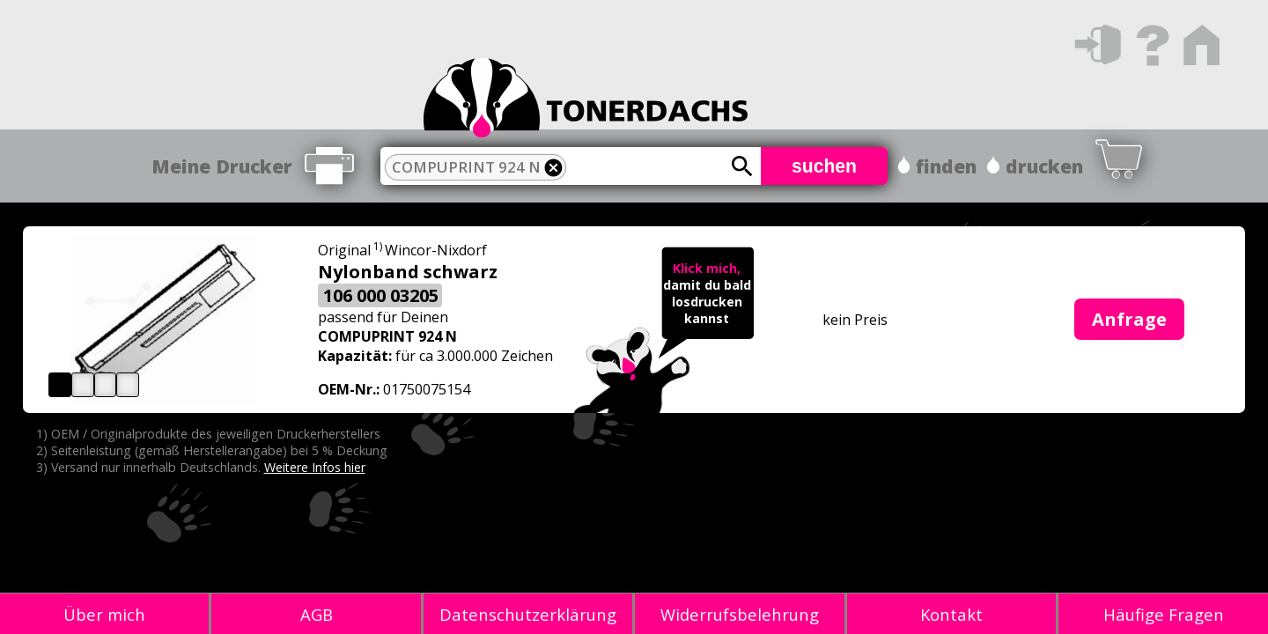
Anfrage (1129, 319)
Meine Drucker (221, 166)
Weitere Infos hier (314, 467)
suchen (824, 166)
